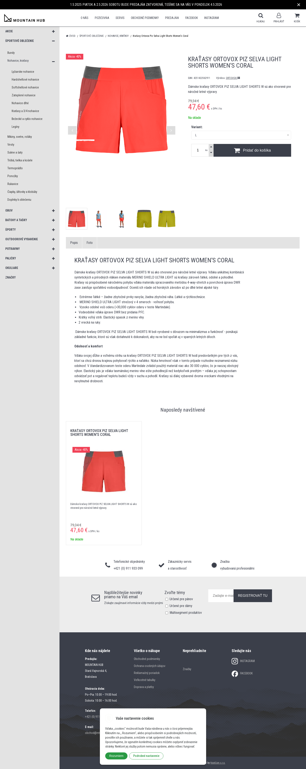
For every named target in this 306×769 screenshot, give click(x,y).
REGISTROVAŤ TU (253, 595)
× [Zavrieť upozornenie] (299, 4)
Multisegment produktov (186, 613)
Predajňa (172, 18)
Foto (89, 243)
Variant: (197, 127)
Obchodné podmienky (145, 18)
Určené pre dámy (181, 606)
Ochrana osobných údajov (149, 666)
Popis (74, 243)
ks (206, 150)
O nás (84, 18)
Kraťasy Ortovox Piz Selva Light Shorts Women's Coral (99, 432)
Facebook (191, 18)
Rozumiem (116, 756)
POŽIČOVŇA (102, 18)
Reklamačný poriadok (147, 673)
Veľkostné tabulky (144, 680)
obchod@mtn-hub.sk (97, 733)
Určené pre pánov (181, 599)
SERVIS (120, 18)
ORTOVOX (233, 78)
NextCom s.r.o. (217, 762)
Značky (187, 669)
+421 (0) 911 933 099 (97, 716)
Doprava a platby (144, 687)
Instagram (211, 18)
